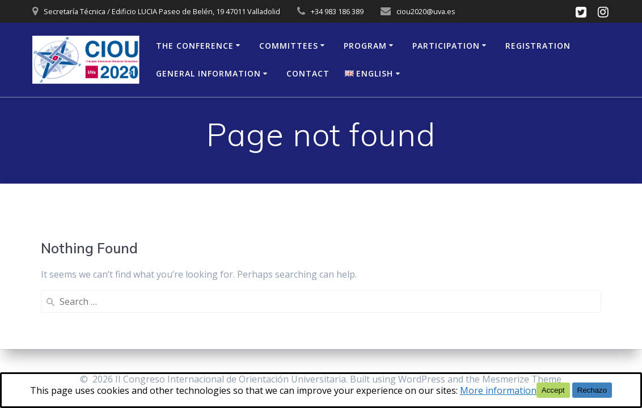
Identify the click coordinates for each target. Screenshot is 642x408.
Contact (308, 73)
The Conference (195, 45)
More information (498, 390)
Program (365, 45)
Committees (288, 45)
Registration (538, 45)
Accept (553, 390)
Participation (446, 45)
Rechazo (592, 390)
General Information (208, 73)
